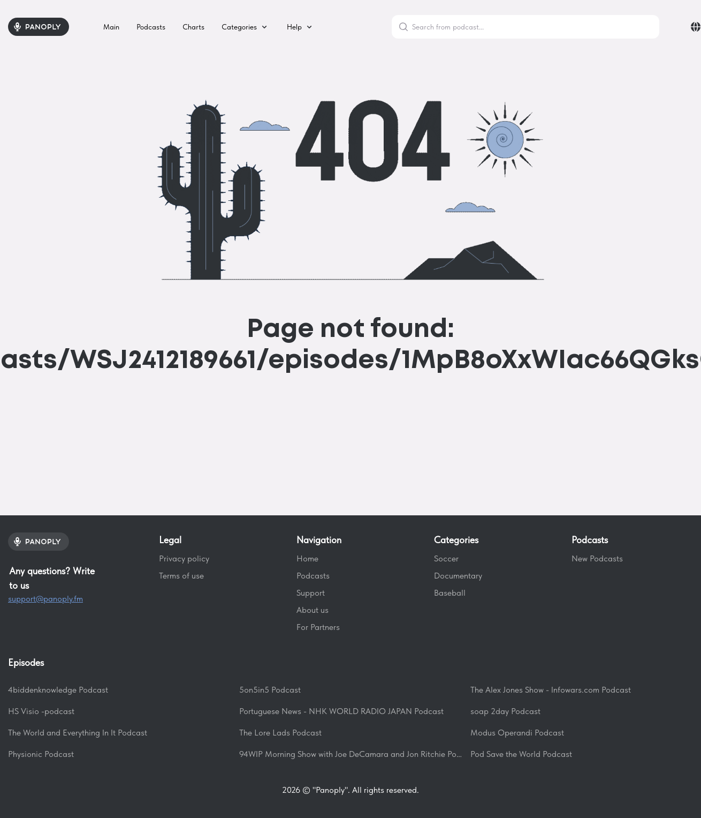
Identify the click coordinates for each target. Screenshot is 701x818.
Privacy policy (184, 558)
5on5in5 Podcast (270, 690)
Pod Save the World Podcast (521, 754)
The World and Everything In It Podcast (77, 732)
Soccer (446, 558)
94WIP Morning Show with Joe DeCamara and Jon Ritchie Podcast (350, 754)
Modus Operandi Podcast (517, 732)
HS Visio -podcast (41, 711)
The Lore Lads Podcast (280, 732)
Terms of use (181, 576)
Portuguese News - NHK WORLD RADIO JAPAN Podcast (341, 711)
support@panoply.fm (45, 599)
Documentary (458, 576)
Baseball (450, 593)
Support (310, 593)
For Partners (318, 627)
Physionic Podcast (41, 754)
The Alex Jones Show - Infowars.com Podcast (550, 690)
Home (307, 558)
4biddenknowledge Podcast (58, 690)
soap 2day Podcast (505, 711)
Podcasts (313, 576)
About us (312, 610)
